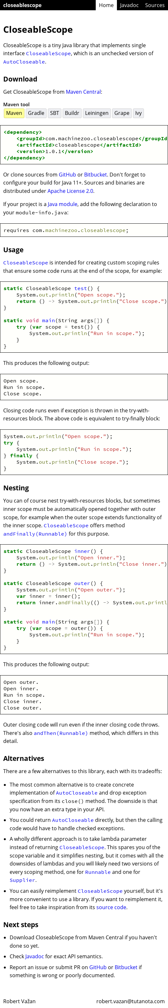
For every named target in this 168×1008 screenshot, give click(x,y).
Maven (14, 112)
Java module (62, 204)
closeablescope (22, 5)
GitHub (67, 174)
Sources (155, 5)
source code (111, 907)
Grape (121, 112)
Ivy (138, 112)
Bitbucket (95, 174)
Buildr (72, 112)
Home (106, 5)
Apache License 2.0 (70, 190)
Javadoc (129, 5)
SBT (54, 112)
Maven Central (83, 91)
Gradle (36, 112)
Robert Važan (19, 1001)
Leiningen (97, 112)
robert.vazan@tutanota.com (130, 1001)
